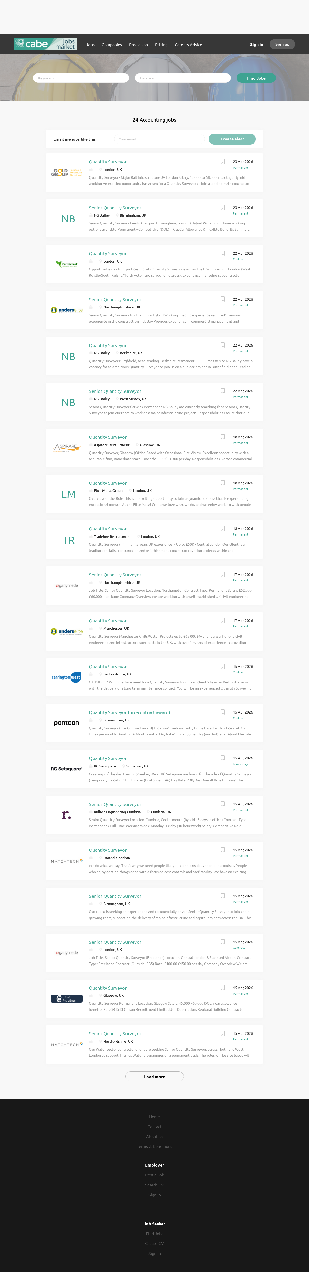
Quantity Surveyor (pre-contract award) (129, 712)
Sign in (256, 44)
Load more (154, 1076)
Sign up (282, 44)
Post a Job (154, 1174)
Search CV (154, 1184)
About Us (154, 1136)
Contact (154, 1126)
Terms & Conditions (154, 1146)
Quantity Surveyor (108, 161)
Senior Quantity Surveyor (115, 207)
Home (154, 1116)
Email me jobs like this (74, 139)
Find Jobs (256, 78)
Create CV (154, 1243)
